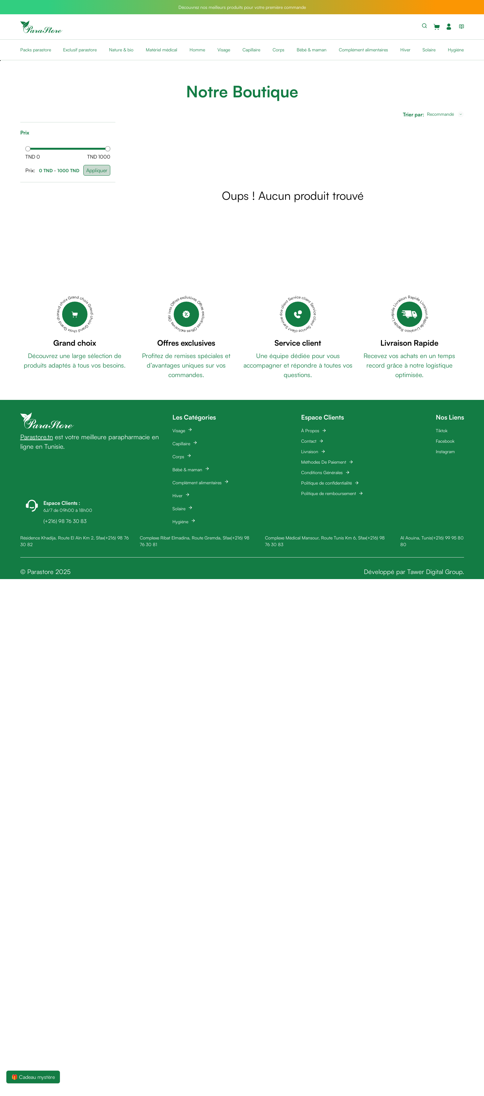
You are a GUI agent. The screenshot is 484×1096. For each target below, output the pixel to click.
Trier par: (413, 114)
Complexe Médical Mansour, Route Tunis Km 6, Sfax (315, 537)
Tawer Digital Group (434, 572)
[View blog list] (460, 26)
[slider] (27, 148)
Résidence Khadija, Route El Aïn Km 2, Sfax (62, 537)
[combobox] (445, 114)
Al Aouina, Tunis (416, 537)
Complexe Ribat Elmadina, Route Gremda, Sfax (185, 537)
